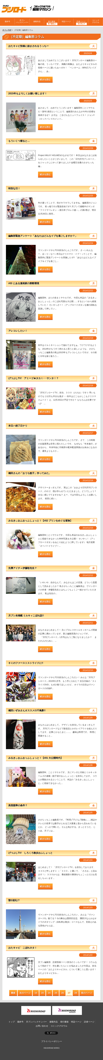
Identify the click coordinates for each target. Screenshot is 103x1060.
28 (75, 993)
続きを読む (45, 79)
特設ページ (66, 21)
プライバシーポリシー (51, 1041)
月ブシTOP (6, 30)
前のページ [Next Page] (86, 993)
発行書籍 (51, 21)
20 (42, 993)
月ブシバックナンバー (22, 21)
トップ (11, 1022)
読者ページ (81, 21)
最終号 (7, 21)
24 (49, 993)
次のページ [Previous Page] (24, 993)
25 (56, 993)
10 (35, 993)
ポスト (51, 1033)
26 (62, 993)
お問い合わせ (42, 1026)
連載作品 (36, 21)
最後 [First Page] (13, 993)
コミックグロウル (95, 21)
